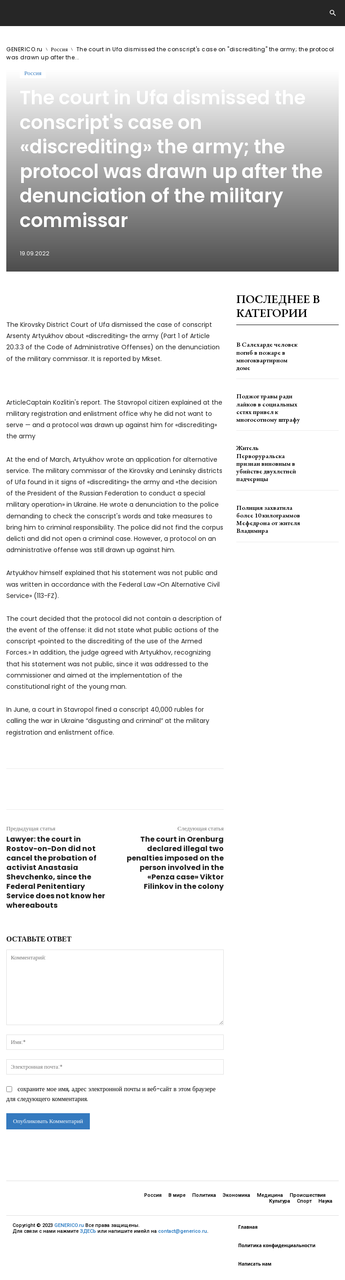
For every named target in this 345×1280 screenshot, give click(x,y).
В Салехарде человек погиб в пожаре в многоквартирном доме (264, 356)
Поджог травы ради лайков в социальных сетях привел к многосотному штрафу (268, 407)
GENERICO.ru (24, 49)
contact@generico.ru (182, 1231)
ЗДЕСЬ (88, 1231)
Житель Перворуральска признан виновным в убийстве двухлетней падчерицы (266, 459)
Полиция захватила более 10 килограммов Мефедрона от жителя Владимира (266, 510)
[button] (332, 13)
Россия (59, 49)
